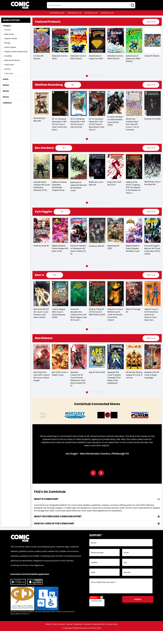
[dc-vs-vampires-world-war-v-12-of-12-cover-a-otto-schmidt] (97, 103)
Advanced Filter (98, 624)
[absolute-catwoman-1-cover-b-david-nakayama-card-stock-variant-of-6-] (115, 356)
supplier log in (107, 13)
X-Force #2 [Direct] (57, 57)
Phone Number (97, 552)
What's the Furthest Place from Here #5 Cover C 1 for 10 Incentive (150, 124)
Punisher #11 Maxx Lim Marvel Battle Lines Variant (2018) (133, 121)
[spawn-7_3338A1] (42, 40)
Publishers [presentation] (7, 103)
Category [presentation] (7, 25)
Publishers (78, 624)
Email (126, 552)
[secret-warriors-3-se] (42, 103)
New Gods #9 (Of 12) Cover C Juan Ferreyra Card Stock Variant (78, 313)
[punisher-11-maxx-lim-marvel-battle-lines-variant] (134, 102)
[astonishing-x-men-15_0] (60, 103)
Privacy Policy (112, 624)
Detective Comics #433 (78, 57)
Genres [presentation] (6, 97)
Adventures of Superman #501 (114, 57)
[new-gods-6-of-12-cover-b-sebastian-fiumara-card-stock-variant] (60, 293)
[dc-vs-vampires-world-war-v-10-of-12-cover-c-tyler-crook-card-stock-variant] (78, 103)
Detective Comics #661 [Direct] (96, 57)
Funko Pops (9, 64)
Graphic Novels (10, 38)
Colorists (87, 624)
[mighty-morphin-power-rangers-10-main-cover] (152, 230)
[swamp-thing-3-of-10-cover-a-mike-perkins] (134, 293)
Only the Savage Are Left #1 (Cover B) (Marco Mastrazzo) (59, 376)
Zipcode (127, 572)
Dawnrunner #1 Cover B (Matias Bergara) (40, 312)
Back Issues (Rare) (12, 60)
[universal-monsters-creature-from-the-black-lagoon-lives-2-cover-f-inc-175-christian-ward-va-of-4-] (115, 293)
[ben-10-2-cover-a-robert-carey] (97, 356)
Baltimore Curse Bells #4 (114, 183)
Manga (7, 43)
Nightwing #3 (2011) (132, 247)
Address (94, 562)
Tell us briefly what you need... (103, 582)
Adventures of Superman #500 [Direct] (151, 59)
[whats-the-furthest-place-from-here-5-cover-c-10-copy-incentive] (152, 103)
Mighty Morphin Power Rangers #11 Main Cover (78, 248)
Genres (69, 624)
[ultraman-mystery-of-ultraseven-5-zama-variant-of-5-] (97, 230)
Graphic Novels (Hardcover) (16, 51)
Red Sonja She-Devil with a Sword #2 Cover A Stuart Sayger (78, 376)
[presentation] (151, 22)
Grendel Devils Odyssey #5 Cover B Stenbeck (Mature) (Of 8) (60, 186)
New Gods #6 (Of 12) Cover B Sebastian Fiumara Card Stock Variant (59, 314)
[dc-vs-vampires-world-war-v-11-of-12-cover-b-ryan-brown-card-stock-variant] (115, 103)
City (125, 562)
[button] (87, 76)
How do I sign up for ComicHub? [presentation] (54, 523)
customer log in (56, 13)
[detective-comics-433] (78, 40)
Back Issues (9, 34)
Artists (47, 624)
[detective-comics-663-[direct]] (134, 40)
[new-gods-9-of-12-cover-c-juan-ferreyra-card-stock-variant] (78, 293)
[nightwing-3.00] (134, 230)
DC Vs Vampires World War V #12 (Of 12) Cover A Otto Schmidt (96, 123)
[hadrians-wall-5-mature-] (115, 230)
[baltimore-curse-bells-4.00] (115, 166)
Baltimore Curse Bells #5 (41, 183)
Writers (55, 624)
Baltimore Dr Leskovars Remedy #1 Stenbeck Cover (97, 186)
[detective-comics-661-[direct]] (97, 40)
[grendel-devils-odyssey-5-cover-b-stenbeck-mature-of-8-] (60, 166)
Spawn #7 (38, 56)
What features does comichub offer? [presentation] (58, 516)
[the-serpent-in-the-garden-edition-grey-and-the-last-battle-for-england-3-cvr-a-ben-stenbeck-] (152, 166)
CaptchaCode (96, 601)
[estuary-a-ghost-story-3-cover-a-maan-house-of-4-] (41, 356)
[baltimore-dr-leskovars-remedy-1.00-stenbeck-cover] (97, 166)
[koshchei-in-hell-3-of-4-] (134, 166)
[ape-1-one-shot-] (134, 356)
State (93, 572)
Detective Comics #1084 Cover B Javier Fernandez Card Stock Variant (152, 314)
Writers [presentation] (6, 85)
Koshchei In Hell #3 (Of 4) (133, 183)
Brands (62, 624)
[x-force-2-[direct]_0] (60, 40)
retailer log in (91, 13)
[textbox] (91, 5)
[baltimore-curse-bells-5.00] (42, 166)
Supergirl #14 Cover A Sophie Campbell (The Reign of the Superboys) (151, 377)
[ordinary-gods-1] (60, 230)
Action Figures (10, 47)
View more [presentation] (150, 22)
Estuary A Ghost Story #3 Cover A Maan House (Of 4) (40, 376)
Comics (7, 30)
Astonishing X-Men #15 (58, 119)
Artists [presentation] (5, 79)
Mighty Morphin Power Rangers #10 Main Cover (151, 248)
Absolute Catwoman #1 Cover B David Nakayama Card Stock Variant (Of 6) (114, 379)
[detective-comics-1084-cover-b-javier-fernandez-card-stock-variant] (152, 293)
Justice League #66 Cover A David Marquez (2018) (95, 313)
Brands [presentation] (6, 91)
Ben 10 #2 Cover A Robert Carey (97, 373)
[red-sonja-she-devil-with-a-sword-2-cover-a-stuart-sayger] (78, 356)
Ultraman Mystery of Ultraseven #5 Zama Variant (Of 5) (97, 250)
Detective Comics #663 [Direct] (133, 57)
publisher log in (74, 13)
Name (94, 543)
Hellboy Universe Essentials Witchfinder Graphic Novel (77, 186)
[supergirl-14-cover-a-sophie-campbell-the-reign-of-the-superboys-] (152, 356)
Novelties (8, 56)
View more (8, 73)
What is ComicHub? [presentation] (46, 499)
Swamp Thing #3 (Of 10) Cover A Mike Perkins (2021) (134, 312)
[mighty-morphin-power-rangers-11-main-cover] (78, 230)
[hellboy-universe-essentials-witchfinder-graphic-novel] (78, 166)
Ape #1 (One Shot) (134, 372)
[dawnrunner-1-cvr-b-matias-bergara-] (41, 293)
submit (138, 599)
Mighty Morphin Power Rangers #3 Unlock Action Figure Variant (42, 250)
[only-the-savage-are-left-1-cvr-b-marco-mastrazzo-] (60, 356)
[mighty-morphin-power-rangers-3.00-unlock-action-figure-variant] (42, 230)
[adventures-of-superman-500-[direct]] (152, 40)
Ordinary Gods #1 (59, 246)
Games (7, 69)
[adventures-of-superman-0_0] (115, 40)
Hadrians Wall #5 (115, 246)
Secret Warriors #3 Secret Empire (41, 120)
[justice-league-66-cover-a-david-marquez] (97, 293)
